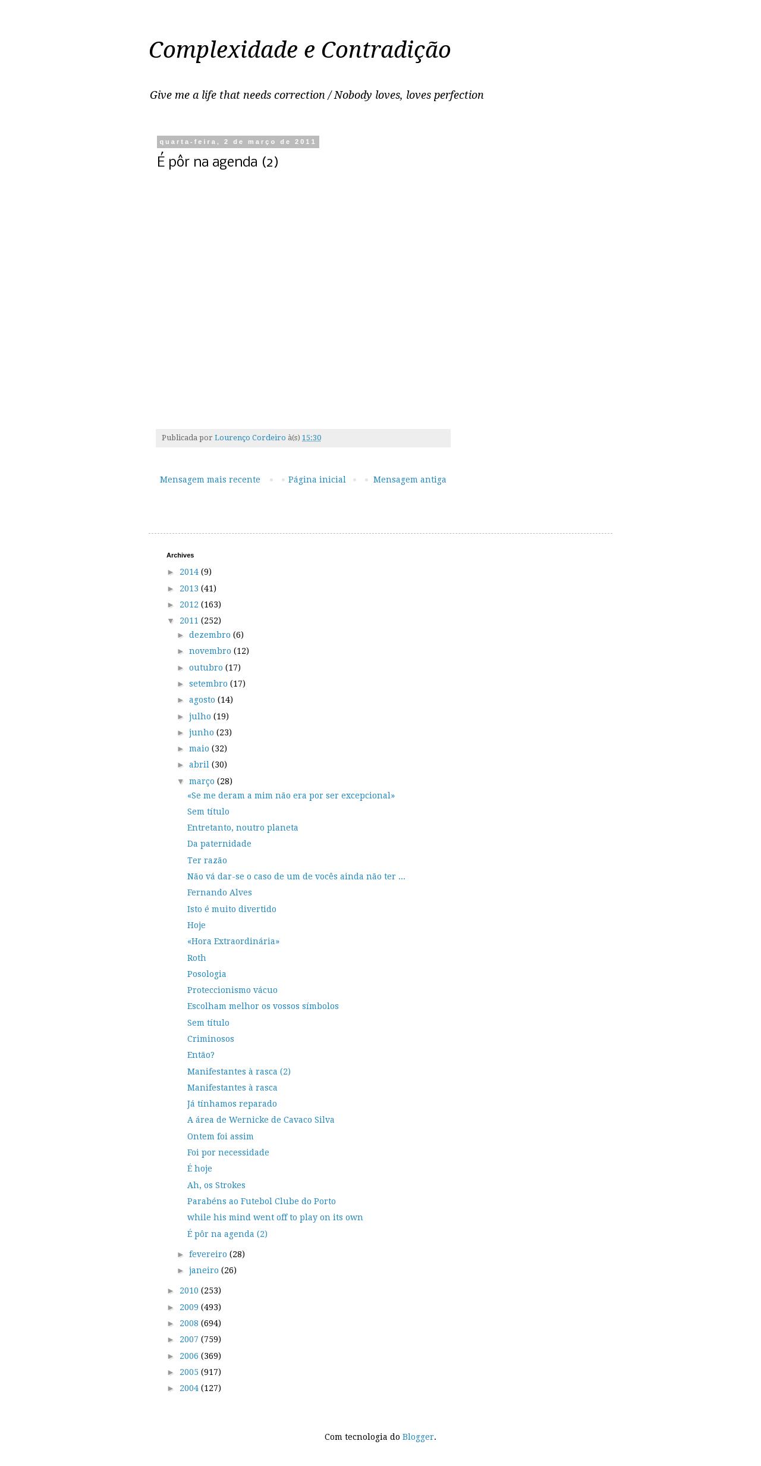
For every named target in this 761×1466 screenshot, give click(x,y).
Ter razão (207, 860)
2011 (190, 620)
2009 (190, 1307)
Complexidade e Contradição (300, 50)
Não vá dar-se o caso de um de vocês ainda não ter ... (296, 876)
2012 (190, 604)
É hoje (199, 1168)
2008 (190, 1323)
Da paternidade (219, 843)
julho (201, 716)
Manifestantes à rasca (232, 1087)
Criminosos (210, 1039)
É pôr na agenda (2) (227, 1234)
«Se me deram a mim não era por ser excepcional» (291, 795)
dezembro (211, 635)
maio (200, 748)
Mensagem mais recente (210, 479)
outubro (207, 667)
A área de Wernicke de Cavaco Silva (261, 1119)
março (203, 781)
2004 (190, 1388)
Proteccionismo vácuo (232, 990)
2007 (190, 1339)
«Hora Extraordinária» (233, 941)
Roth (196, 958)
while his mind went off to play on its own (275, 1217)
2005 (190, 1372)
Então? (201, 1055)
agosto (203, 699)
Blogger (418, 1437)
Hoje (196, 925)
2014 (190, 572)
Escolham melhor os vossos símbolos (263, 1006)
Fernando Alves (219, 892)
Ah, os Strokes (216, 1185)
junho (202, 732)
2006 (190, 1356)
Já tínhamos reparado (232, 1103)
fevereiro (209, 1254)
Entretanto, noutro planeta (242, 827)
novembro (211, 651)
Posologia (207, 974)
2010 (190, 1290)
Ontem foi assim (220, 1136)
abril (200, 764)
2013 (190, 588)
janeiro (205, 1270)
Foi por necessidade (228, 1152)
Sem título (208, 811)
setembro (209, 683)
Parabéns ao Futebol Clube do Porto (261, 1201)
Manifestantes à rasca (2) (239, 1071)
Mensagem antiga (409, 479)
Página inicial (317, 479)
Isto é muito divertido (231, 909)
